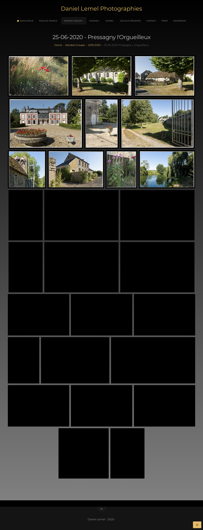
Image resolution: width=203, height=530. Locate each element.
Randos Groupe (73, 21)
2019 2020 (94, 45)
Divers (109, 21)
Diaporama (179, 21)
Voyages (94, 21)
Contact (151, 21)
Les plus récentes (130, 21)
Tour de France (48, 21)
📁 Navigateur (25, 21)
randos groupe (75, 45)
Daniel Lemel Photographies (101, 8)
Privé (165, 21)
